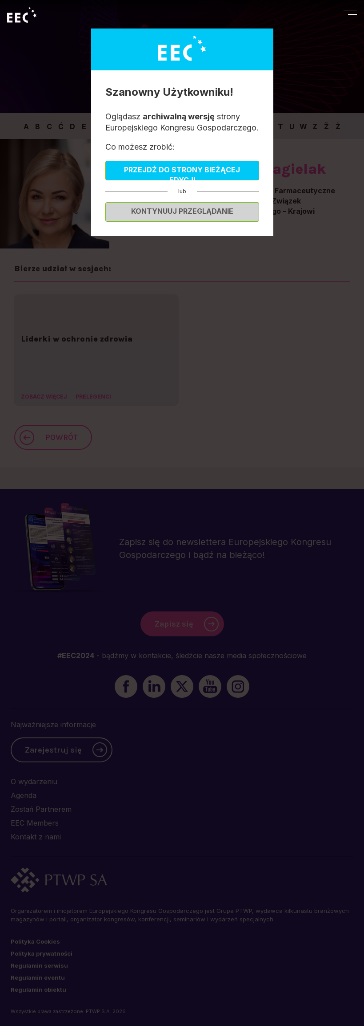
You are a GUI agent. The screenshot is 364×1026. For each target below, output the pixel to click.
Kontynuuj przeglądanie (182, 211)
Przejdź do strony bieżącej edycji (182, 172)
